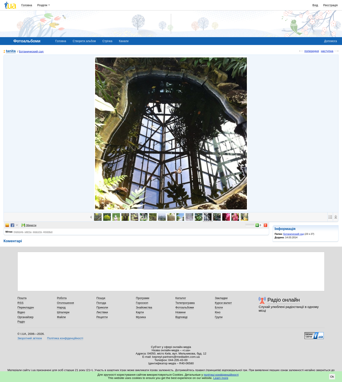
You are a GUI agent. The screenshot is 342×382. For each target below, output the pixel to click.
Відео (21, 312)
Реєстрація (330, 5)
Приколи (102, 307)
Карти (140, 312)
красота (37, 231)
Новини (180, 312)
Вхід (315, 5)
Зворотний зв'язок (29, 338)
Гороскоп (142, 302)
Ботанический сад (31, 51)
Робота (62, 298)
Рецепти (102, 317)
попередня (311, 51)
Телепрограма (185, 302)
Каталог (180, 298)
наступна (327, 51)
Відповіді (181, 317)
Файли (61, 317)
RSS (20, 302)
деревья (47, 231)
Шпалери (63, 312)
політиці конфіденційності (221, 374)
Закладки (221, 298)
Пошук (100, 298)
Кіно (218, 312)
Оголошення (65, 302)
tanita (11, 51)
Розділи (42, 5)
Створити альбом (84, 41)
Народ (61, 307)
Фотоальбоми (184, 307)
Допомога (330, 41)
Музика (141, 317)
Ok (332, 376)
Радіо (21, 321)
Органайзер (25, 317)
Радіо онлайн (283, 300)
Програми (142, 298)
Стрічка (107, 41)
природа (18, 231)
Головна (26, 5)
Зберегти (29, 225)
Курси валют (223, 302)
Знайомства (144, 307)
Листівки (102, 312)
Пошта (21, 298)
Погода (101, 302)
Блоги (219, 307)
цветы (28, 231)
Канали (123, 41)
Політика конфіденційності (65, 338)
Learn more (220, 378)
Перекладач (25, 307)
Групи (218, 317)
